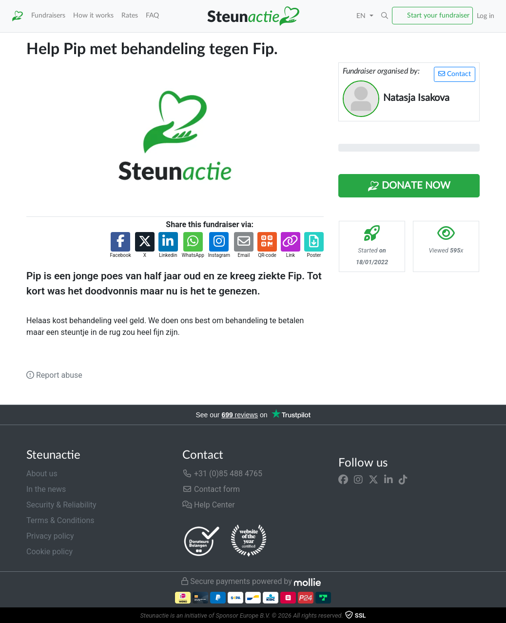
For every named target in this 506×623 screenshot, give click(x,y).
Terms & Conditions (60, 520)
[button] (384, 16)
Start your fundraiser (438, 15)
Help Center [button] (208, 504)
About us (42, 473)
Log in (485, 15)
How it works (93, 15)
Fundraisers (48, 15)
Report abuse (54, 375)
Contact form (211, 489)
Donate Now (409, 186)
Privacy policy (50, 536)
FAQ (152, 15)
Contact (454, 74)
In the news (46, 489)
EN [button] (362, 15)
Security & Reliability (61, 504)
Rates (129, 15)
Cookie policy (49, 551)
